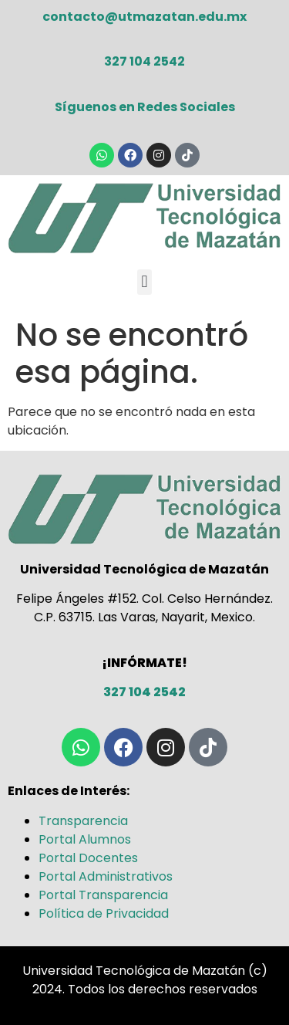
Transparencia (83, 821)
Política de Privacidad (104, 913)
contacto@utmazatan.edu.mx (144, 16)
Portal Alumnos (85, 839)
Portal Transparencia (103, 895)
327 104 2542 (144, 61)
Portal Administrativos (106, 876)
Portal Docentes (88, 858)
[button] (144, 282)
